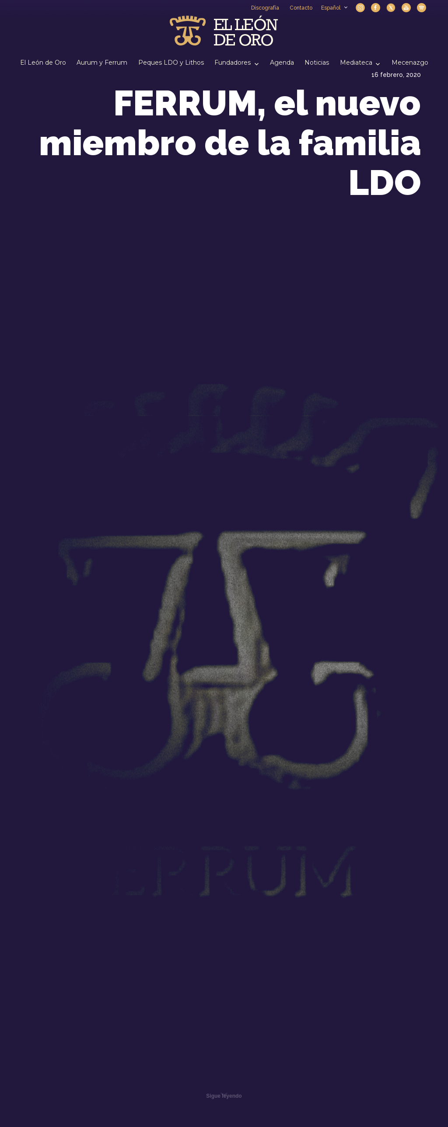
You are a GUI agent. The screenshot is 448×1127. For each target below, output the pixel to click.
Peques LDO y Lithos (171, 62)
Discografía (265, 8)
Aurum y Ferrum (102, 62)
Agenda (282, 62)
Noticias (316, 62)
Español (334, 8)
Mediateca (356, 62)
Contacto (301, 8)
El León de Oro (43, 62)
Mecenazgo (410, 62)
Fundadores (232, 62)
